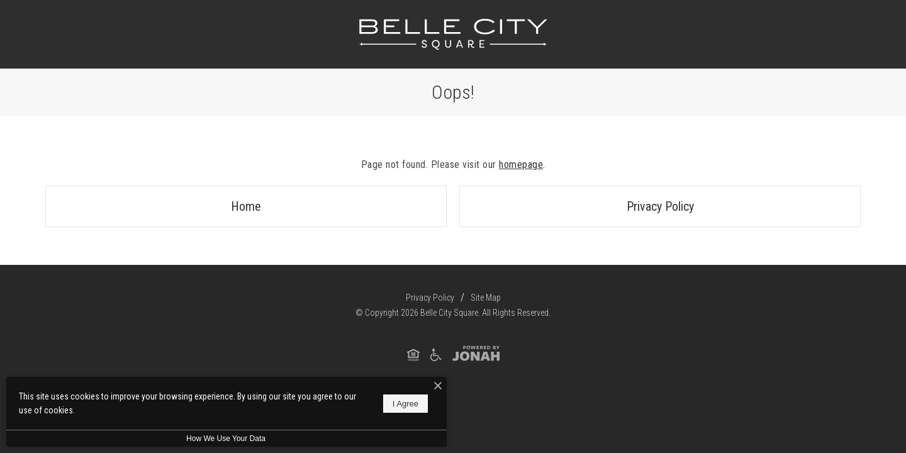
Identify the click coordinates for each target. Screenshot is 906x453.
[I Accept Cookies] (438, 386)
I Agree (405, 403)
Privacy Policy (660, 206)
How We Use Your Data (226, 438)
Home (246, 206)
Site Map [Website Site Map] (486, 298)
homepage (521, 165)
